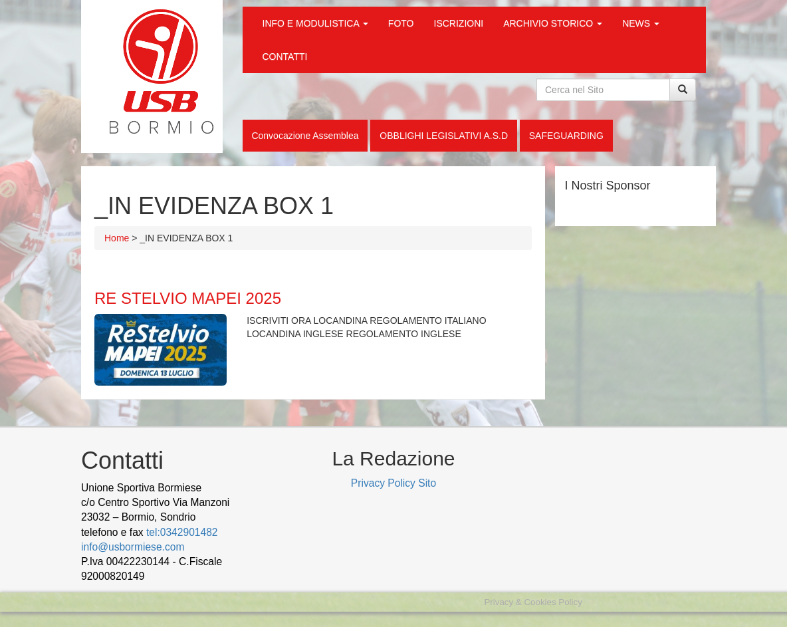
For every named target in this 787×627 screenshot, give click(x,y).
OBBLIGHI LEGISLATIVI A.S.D (444, 135)
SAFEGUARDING (566, 135)
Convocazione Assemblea (304, 135)
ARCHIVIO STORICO (552, 23)
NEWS (640, 23)
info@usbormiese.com (132, 547)
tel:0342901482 (182, 532)
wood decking (181, 576)
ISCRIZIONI (459, 23)
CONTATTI (285, 56)
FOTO (401, 23)
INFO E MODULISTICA (315, 23)
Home (116, 238)
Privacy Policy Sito (393, 483)
